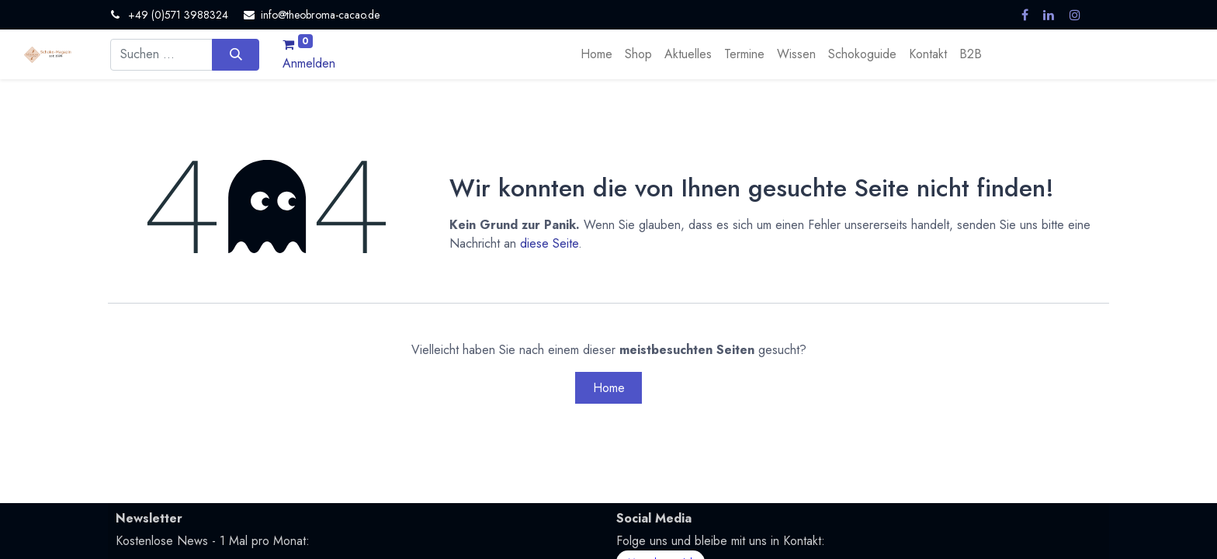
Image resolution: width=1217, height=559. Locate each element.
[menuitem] (596, 54)
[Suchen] (235, 54)
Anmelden (309, 63)
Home (609, 388)
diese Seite (549, 243)
